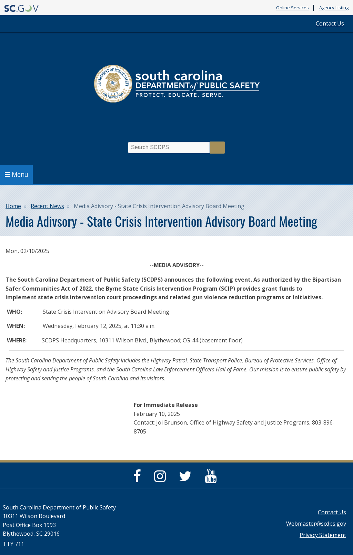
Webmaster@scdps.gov (316, 523)
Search (217, 148)
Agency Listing (334, 8)
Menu (16, 174)
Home (13, 206)
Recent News (47, 206)
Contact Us (330, 23)
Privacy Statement (323, 535)
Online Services (292, 8)
